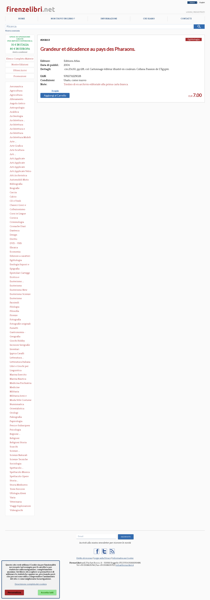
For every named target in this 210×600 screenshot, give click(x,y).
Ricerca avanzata (12, 31)
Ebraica (14, 247)
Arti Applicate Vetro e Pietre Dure (20, 171)
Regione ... (15, 434)
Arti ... (13, 154)
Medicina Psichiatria (20, 383)
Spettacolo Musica (20, 472)
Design (13, 235)
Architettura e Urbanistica (17, 129)
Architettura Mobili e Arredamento (20, 137)
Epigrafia (14, 268)
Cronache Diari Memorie (18, 226)
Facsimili (14, 302)
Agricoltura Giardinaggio (17, 95)
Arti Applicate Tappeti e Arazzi (18, 167)
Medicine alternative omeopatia (15, 387)
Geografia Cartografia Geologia (16, 336)
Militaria (14, 391)
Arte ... (13, 141)
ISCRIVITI (126, 537)
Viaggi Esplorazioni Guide (20, 506)
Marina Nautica (18, 379)
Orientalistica (17, 408)
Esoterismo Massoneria (16, 286)
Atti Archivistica (18, 175)
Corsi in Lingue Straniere (18, 214)
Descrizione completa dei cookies (31, 584)
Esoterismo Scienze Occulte (20, 294)
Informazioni (109, 19)
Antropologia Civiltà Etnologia (19, 108)
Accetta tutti (47, 592)
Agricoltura (16, 90)
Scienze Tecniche (19, 459)
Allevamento (16, 99)
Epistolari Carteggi (20, 273)
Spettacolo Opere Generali (19, 476)
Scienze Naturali (18, 455)
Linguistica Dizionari (15, 370)
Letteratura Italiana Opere (20, 362)
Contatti (186, 19)
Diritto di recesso (84, 558)
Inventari (14, 349)
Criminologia (17, 222)
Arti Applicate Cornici (17, 163)
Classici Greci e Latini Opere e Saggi (20, 205)
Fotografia (15, 319)
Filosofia (14, 311)
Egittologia (16, 260)
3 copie (55, 91)
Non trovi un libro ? (63, 19)
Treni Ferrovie (17, 489)
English (202, 2)
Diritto (13, 239)
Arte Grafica (16, 146)
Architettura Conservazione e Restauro (18, 125)
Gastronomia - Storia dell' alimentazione (18, 332)
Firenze (14, 315)
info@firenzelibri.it (125, 565)
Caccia (13, 192)
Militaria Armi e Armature (18, 396)
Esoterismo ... (17, 281)
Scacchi (14, 446)
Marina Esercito (18, 374)
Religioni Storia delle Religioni (18, 442)
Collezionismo (17, 209)
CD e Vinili (15, 201)
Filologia (14, 307)
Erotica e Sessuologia (16, 277)
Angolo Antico (17, 103)
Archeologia (16, 116)
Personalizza (14, 592)
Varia (12, 497)
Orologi (14, 412)
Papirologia (16, 421)
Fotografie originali (20, 324)
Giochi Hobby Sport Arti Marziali (20, 341)
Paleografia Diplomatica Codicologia (16, 417)
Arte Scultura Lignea (17, 150)
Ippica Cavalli (17, 353)
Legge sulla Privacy (102, 558)
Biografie (14, 188)
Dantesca (14, 230)
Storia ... (14, 480)
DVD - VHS (16, 243)
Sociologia (15, 463)
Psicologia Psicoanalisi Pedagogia (16, 430)
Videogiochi (16, 510)
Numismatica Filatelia (17, 404)
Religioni (14, 438)
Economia (15, 251)
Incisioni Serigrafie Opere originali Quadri (20, 345)
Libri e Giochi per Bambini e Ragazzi (19, 366)
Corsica (14, 218)
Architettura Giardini (16, 133)
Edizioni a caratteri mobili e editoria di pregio (20, 256)
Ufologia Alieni (18, 493)
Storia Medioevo (19, 485)
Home (21, 19)
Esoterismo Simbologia (16, 298)
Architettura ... (17, 120)
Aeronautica (16, 86)
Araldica (14, 112)
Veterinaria (16, 501)
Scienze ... (15, 451)
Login (189, 12)
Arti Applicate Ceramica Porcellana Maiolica (20, 158)
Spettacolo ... (16, 468)
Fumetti (14, 328)
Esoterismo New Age (18, 290)
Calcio (13, 196)
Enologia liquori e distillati (19, 264)
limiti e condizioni (20, 52)
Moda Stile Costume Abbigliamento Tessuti (20, 400)
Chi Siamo (149, 19)
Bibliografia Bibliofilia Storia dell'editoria (18, 184)
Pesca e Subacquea (20, 425)
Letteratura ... (17, 357)
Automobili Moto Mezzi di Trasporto (20, 180)
